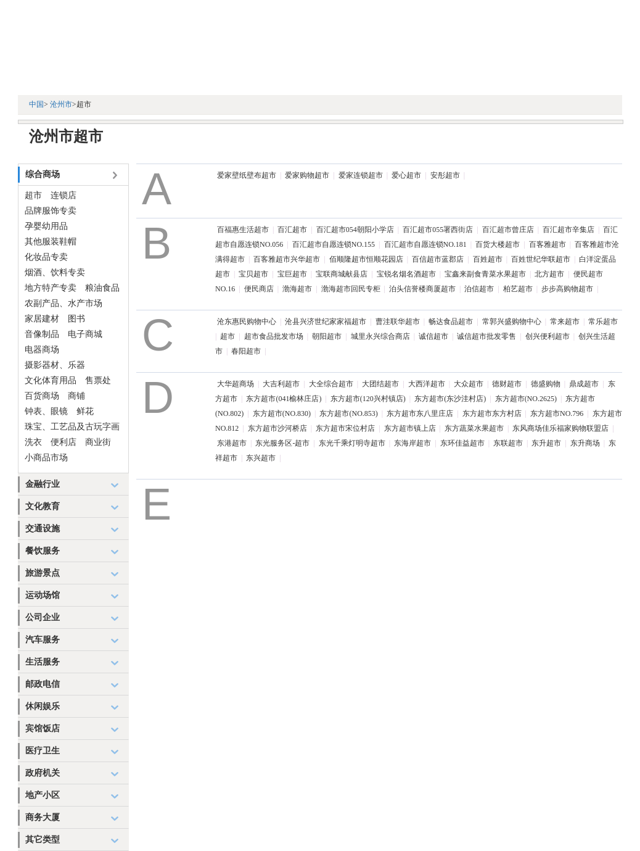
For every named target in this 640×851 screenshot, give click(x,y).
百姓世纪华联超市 (540, 259)
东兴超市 (261, 458)
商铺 (76, 396)
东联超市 (508, 443)
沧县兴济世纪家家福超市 (325, 321)
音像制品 (42, 334)
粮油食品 (102, 288)
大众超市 (468, 384)
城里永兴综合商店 (380, 336)
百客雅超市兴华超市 (286, 259)
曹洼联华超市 (397, 321)
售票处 (98, 380)
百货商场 (42, 396)
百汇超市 (292, 229)
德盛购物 (545, 384)
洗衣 (33, 442)
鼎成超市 (584, 384)
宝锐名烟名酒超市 (406, 274)
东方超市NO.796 (556, 413)
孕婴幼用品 (46, 226)
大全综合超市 (331, 384)
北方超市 (549, 274)
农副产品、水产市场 (63, 303)
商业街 (98, 442)
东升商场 (585, 443)
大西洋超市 (426, 384)
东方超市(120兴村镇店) (368, 398)
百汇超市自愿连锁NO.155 (333, 244)
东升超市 (546, 443)
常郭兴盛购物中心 (511, 321)
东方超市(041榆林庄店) (283, 398)
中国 (36, 104)
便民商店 (259, 288)
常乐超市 (603, 321)
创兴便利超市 (547, 336)
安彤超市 (445, 175)
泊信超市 (479, 288)
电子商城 (85, 334)
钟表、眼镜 (46, 411)
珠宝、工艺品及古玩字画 (72, 426)
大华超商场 (235, 384)
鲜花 (85, 411)
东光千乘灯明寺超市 (352, 443)
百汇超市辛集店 (568, 229)
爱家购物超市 (307, 175)
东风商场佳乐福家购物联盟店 (560, 428)
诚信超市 (433, 336)
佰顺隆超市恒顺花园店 (366, 259)
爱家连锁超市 (360, 175)
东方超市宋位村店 (345, 428)
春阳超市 (246, 351)
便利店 (63, 442)
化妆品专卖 (46, 257)
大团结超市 (380, 384)
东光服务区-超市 (282, 443)
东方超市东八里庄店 (420, 413)
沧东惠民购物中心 (246, 321)
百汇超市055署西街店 (438, 229)
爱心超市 (406, 175)
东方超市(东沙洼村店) (450, 398)
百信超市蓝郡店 (438, 259)
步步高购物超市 (567, 288)
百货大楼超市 (497, 244)
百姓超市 (488, 259)
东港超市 (232, 443)
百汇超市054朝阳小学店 (355, 229)
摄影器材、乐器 (55, 365)
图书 (76, 318)
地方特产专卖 (50, 288)
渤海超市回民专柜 (350, 288)
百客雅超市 (547, 244)
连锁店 (63, 195)
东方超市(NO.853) (348, 413)
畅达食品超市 (451, 321)
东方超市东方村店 (492, 413)
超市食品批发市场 (273, 336)
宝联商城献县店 (341, 274)
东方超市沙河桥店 (277, 428)
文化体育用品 (50, 380)
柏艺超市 (518, 288)
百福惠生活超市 (243, 229)
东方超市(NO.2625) (526, 398)
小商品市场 (46, 457)
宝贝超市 (253, 274)
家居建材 (42, 318)
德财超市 (507, 384)
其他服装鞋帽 (50, 241)
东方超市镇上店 (410, 428)
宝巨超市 (292, 274)
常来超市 (565, 321)
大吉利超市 (281, 384)
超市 (33, 195)
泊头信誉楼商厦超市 (422, 288)
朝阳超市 (327, 336)
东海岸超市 (412, 443)
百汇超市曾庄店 (508, 229)
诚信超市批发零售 (486, 336)
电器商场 (42, 349)
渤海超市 (297, 288)
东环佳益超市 (462, 443)
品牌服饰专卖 (50, 210)
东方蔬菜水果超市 (474, 428)
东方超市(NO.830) (282, 413)
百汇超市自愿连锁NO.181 (425, 244)
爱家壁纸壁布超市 (246, 175)
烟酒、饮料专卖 (55, 272)
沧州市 (61, 104)
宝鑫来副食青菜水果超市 (485, 274)
